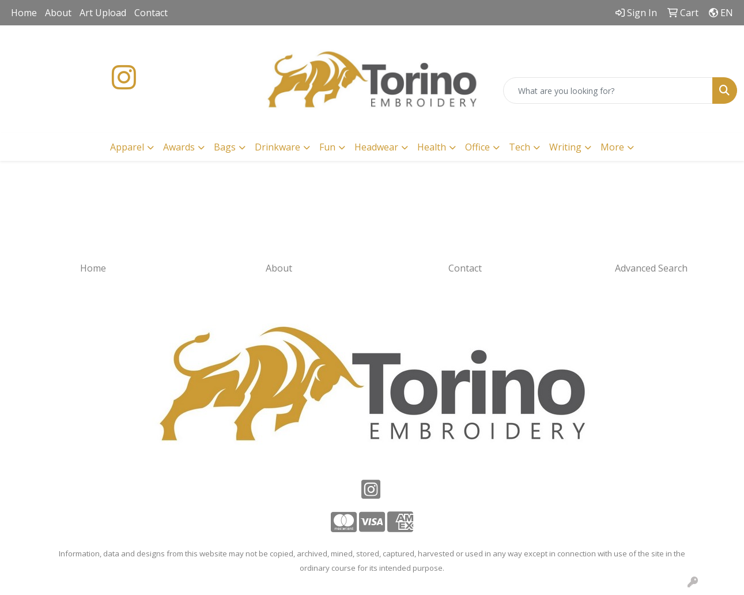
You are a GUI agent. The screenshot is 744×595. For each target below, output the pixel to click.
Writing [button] (565, 147)
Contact (151, 12)
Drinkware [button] (277, 147)
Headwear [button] (376, 147)
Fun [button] (327, 147)
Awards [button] (179, 147)
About (58, 12)
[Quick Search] (608, 90)
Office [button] (477, 147)
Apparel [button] (127, 147)
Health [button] (431, 147)
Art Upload (103, 12)
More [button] (612, 147)
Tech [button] (519, 147)
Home (24, 12)
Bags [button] (225, 147)
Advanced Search (651, 268)
